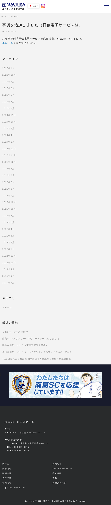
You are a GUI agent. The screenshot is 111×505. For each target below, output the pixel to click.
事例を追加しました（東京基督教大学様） (25, 345)
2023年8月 (8, 168)
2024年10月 (9, 122)
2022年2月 (8, 242)
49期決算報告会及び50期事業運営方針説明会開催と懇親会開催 (36, 358)
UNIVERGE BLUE (62, 468)
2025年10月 (9, 75)
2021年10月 (9, 262)
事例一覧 (7, 43)
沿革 (54, 478)
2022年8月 (8, 215)
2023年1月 (8, 195)
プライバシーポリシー (13, 488)
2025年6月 (8, 95)
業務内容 (6, 468)
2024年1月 (8, 142)
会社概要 (56, 473)
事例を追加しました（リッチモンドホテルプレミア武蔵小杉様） (37, 352)
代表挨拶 (6, 478)
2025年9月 (8, 81)
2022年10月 (9, 209)
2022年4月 (8, 229)
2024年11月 (9, 115)
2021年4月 (8, 269)
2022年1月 (8, 249)
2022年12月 (9, 202)
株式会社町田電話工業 (53, 501)
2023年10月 (9, 162)
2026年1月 (8, 68)
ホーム (5, 464)
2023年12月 (9, 148)
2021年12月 (9, 256)
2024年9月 (8, 128)
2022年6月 (8, 222)
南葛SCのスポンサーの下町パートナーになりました (30, 338)
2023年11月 (9, 155)
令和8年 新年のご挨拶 (15, 332)
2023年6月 (8, 182)
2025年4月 (8, 101)
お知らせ (7, 307)
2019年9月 (8, 276)
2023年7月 (8, 175)
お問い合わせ (59, 483)
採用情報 (6, 483)
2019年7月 (8, 282)
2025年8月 (8, 88)
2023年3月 (8, 189)
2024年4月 (8, 135)
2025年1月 (8, 108)
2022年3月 (8, 235)
